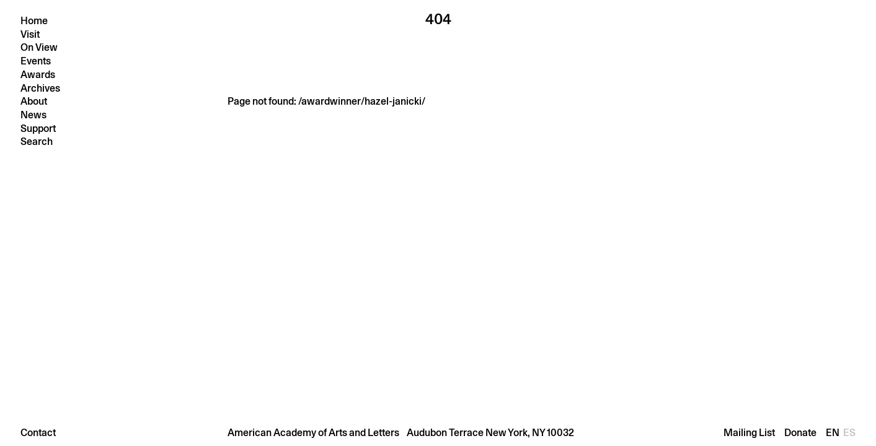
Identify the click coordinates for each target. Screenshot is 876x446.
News (33, 115)
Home (34, 21)
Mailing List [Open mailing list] (749, 433)
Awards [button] (37, 75)
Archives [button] (40, 88)
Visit (30, 34)
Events (35, 61)
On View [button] (39, 47)
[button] (438, 432)
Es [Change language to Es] (849, 433)
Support (38, 128)
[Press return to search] (89, 141)
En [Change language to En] (834, 433)
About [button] (33, 101)
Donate (800, 433)
